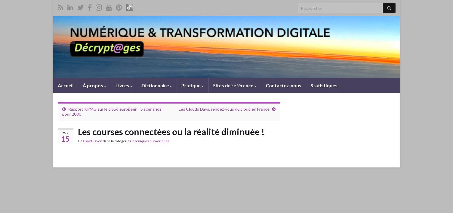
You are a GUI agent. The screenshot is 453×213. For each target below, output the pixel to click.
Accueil (65, 85)
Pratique (192, 85)
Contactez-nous (283, 85)
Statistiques (323, 85)
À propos (94, 85)
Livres (124, 85)
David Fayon (92, 141)
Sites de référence (235, 85)
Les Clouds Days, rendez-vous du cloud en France (224, 109)
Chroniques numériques (149, 141)
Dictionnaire (157, 85)
